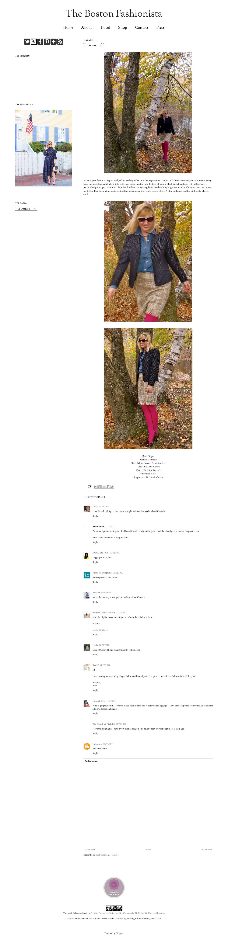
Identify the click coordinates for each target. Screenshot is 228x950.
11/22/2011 (104, 506)
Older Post (207, 849)
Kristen (96, 592)
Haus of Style (99, 701)
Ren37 (96, 665)
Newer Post (89, 849)
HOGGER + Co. (101, 552)
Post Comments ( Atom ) (107, 855)
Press (160, 28)
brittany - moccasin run (104, 612)
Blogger (119, 933)
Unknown (97, 744)
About (86, 28)
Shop (122, 28)
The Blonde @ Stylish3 (104, 724)
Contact (141, 28)
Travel (105, 28)
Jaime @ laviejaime (102, 572)
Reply (95, 516)
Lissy (95, 506)
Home (68, 28)
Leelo (95, 645)
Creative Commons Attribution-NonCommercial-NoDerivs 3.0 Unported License (127, 913)
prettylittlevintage (101, 630)
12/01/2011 (108, 744)
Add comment (91, 761)
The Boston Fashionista (114, 14)
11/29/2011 (121, 724)
